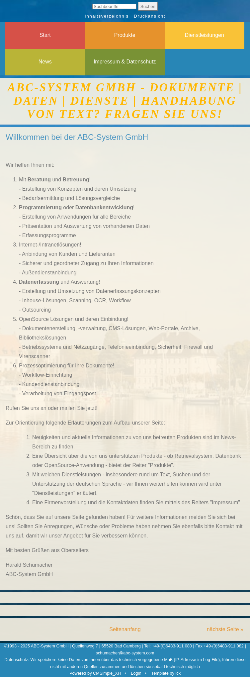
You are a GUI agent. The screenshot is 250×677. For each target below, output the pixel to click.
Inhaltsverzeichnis (107, 16)
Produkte (124, 35)
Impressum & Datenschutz (125, 61)
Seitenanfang (124, 629)
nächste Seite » (225, 629)
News (45, 61)
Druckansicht (149, 16)
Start (45, 35)
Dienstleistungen (204, 35)
